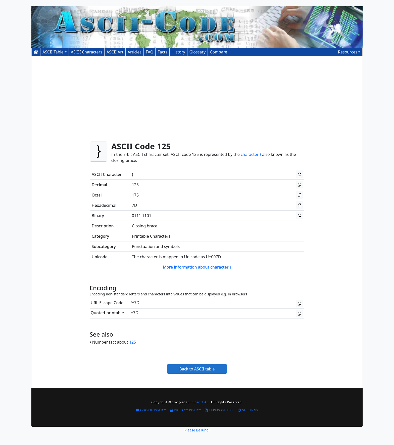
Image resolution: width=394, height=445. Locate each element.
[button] (349, 52)
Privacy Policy (185, 410)
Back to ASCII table (197, 369)
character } (251, 154)
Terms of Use (219, 410)
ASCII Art (115, 52)
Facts (162, 52)
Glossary (197, 52)
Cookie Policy (151, 410)
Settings (248, 410)
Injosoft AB (199, 402)
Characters (86, 52)
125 (132, 342)
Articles (134, 52)
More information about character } (197, 267)
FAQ (149, 52)
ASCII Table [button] (53, 52)
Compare (218, 52)
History (178, 52)
